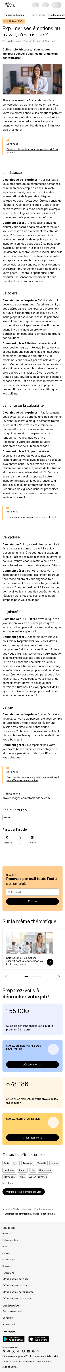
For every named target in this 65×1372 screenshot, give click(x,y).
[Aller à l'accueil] (9, 4)
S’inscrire (33, 901)
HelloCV (6, 1233)
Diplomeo (7, 1266)
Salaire (8, 817)
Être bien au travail (44, 1209)
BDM (4, 1246)
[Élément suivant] (59, 976)
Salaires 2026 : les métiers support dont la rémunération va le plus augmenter (24, 961)
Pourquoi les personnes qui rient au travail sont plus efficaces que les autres (32, 779)
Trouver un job (37, 15)
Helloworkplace (10, 1240)
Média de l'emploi (22, 1209)
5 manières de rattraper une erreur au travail (31, 517)
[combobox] (31, 892)
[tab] (26, 976)
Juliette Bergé (13, 41)
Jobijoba (6, 1253)
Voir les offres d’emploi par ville (23, 1191)
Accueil (6, 1209)
